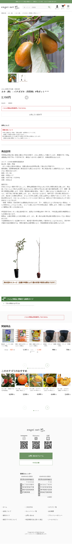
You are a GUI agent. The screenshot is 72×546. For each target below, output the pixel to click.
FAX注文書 (36, 463)
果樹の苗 (3, 13)
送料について (5, 125)
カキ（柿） (11, 13)
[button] (47, 365)
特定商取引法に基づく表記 (34, 519)
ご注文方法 (29, 507)
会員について (7, 511)
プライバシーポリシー (55, 515)
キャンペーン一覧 (31, 511)
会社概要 (51, 511)
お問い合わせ (30, 515)
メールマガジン (53, 519)
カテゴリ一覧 (52, 507)
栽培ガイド (6, 515)
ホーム (5, 507)
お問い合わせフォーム (36, 456)
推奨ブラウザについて (10, 519)
